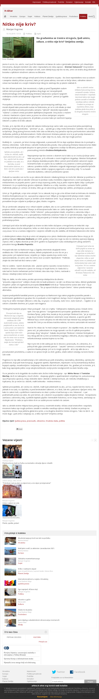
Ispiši (39, 33)
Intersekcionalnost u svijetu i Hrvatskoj (33, 579)
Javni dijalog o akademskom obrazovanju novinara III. (39, 620)
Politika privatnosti (49, 2)
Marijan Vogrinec (14, 29)
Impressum (37, 2)
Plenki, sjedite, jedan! (10, 523)
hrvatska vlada (52, 421)
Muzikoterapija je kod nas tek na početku (34, 538)
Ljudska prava (61, 16)
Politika (83, 16)
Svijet (30, 16)
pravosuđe (31, 421)
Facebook (79, 671)
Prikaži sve (43, 641)
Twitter (61, 671)
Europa (22, 16)
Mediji (91, 16)
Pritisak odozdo (14, 637)
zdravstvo (41, 421)
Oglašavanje (78, 2)
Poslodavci (73, 16)
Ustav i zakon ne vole (10, 503)
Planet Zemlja (48, 16)
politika (62, 421)
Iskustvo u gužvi (24, 599)
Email (19, 429)
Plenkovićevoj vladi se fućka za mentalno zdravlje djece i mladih (27, 463)
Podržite (61, 2)
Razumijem (42, 696)
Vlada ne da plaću (25, 610)
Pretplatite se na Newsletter (62, 677)
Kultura (37, 16)
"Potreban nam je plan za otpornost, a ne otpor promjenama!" (26, 483)
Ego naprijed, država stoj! (28, 589)
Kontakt (88, 2)
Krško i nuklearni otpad (27, 569)
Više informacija (56, 697)
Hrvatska (13, 16)
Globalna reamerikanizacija (29, 558)
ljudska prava (20, 421)
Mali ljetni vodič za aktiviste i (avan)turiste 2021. (36, 548)
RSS (94, 2)
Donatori (69, 2)
